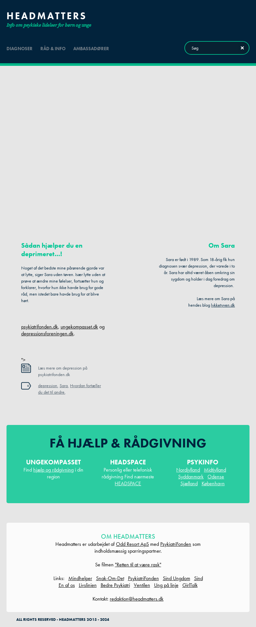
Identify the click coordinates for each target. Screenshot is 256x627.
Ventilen (142, 585)
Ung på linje (166, 585)
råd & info (52, 48)
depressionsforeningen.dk (47, 333)
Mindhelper (80, 578)
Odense (215, 476)
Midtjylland (215, 469)
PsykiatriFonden (175, 544)
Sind (198, 578)
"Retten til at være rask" (138, 564)
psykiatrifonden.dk (39, 326)
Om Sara (221, 245)
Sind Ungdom (176, 578)
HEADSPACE (128, 483)
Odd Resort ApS (132, 544)
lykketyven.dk (223, 305)
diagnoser (20, 48)
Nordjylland (188, 469)
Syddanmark (191, 476)
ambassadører (91, 48)
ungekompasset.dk (79, 326)
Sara (64, 385)
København (213, 483)
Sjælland (189, 483)
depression (47, 385)
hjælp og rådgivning (53, 469)
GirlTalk (190, 585)
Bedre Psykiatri (115, 585)
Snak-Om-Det (110, 578)
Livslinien (88, 585)
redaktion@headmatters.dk (137, 598)
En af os (67, 585)
